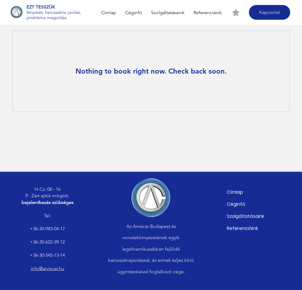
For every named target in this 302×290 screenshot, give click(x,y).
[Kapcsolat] (269, 12)
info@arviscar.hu (47, 268)
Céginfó (236, 204)
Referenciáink (242, 228)
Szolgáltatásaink (245, 216)
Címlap (235, 192)
